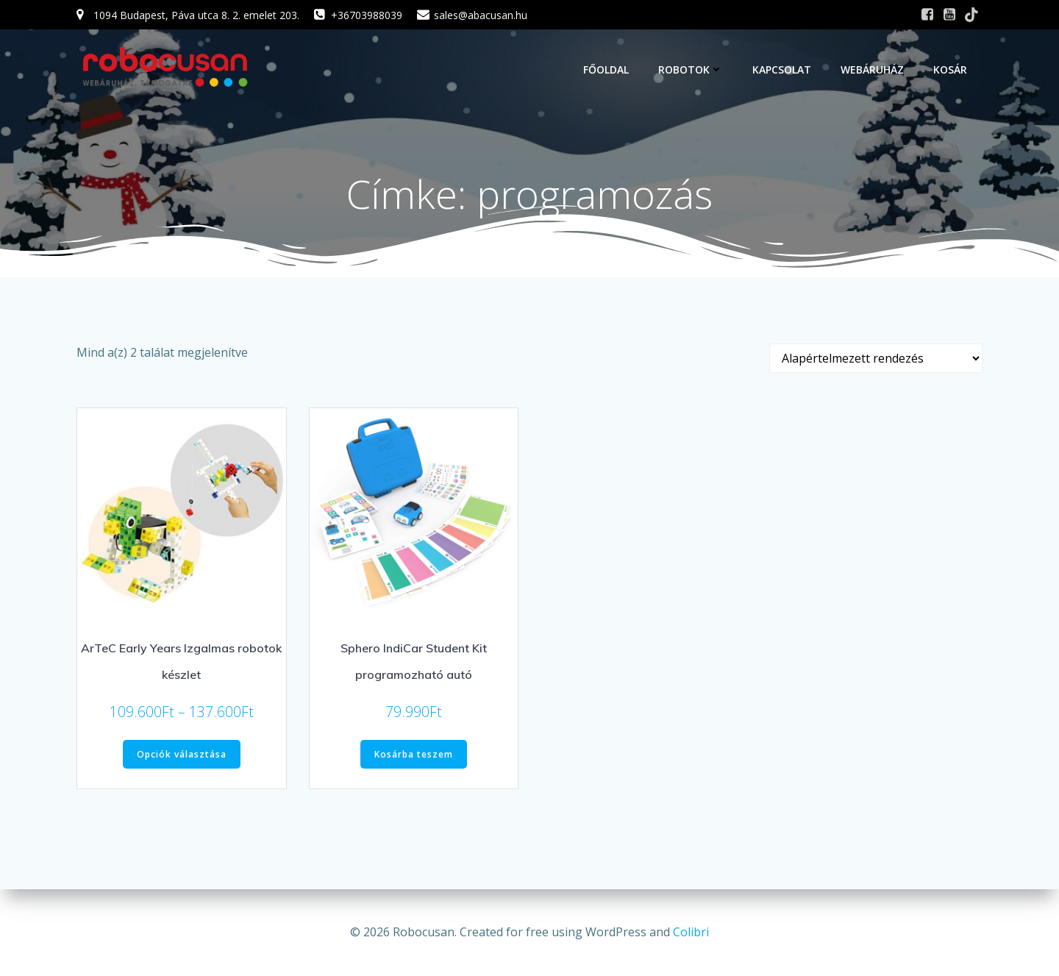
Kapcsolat (782, 69)
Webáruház (873, 69)
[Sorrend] (876, 359)
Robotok (691, 69)
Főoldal (607, 69)
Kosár (951, 69)
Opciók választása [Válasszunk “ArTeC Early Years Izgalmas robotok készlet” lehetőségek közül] (182, 755)
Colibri (691, 932)
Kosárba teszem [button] (413, 755)
